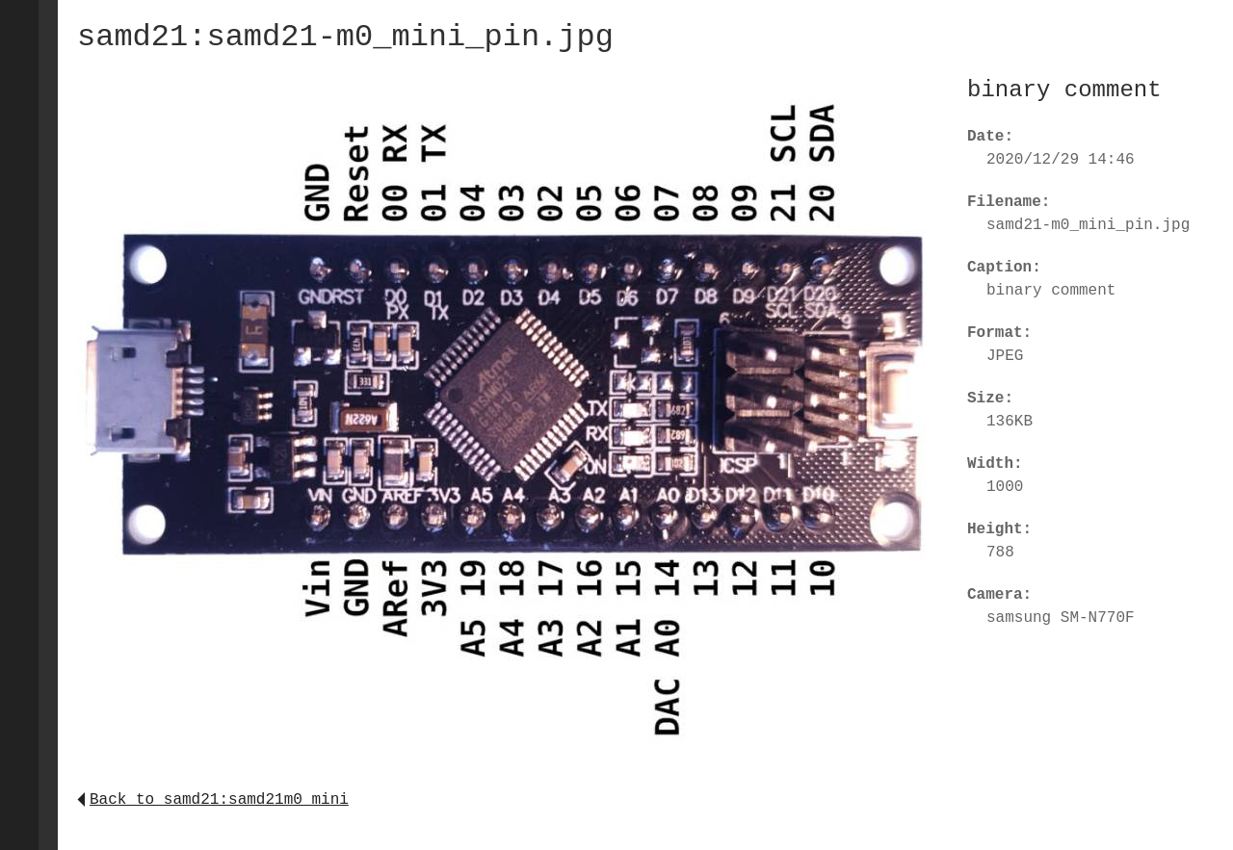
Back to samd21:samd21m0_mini (213, 800)
